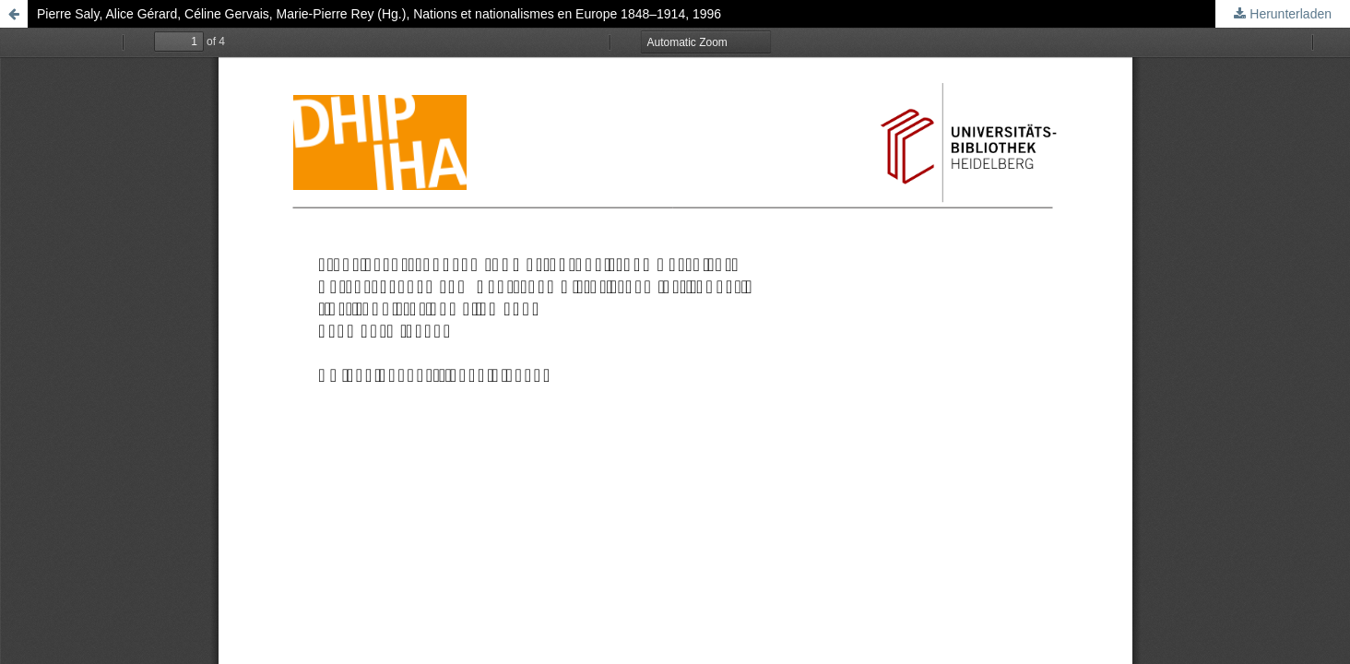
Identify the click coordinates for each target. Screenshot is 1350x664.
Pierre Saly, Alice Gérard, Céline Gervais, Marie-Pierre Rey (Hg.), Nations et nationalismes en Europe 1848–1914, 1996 (379, 13)
